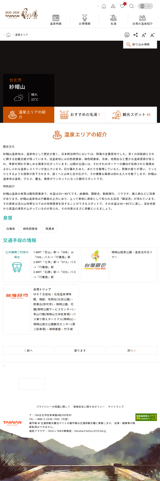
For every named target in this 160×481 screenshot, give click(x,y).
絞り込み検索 (141, 44)
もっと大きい (144, 34)
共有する (135, 34)
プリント (126, 34)
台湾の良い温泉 (22, 14)
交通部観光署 (12, 423)
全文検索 (131, 6)
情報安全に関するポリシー (89, 406)
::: (98, 6)
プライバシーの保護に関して (53, 406)
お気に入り (124, 4)
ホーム (104, 6)
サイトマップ (113, 6)
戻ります (80, 350)
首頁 (8, 34)
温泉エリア (21, 34)
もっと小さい (152, 34)
